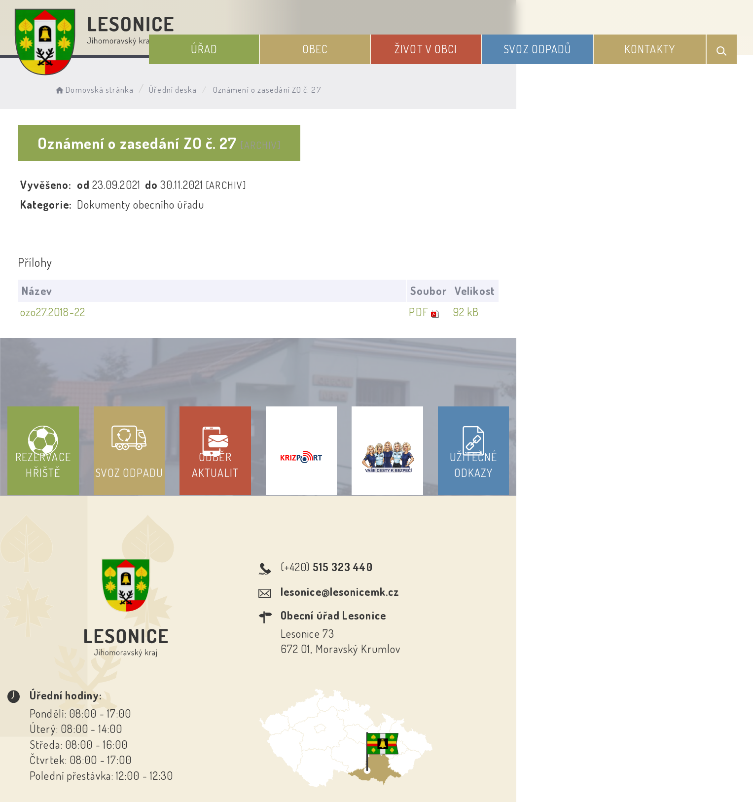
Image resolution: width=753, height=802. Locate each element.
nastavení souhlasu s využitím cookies (579, 776)
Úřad (269, 43)
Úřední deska (197, 86)
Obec (366, 43)
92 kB (692, 312)
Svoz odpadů (560, 43)
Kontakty (659, 43)
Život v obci (462, 43)
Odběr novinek (413, 713)
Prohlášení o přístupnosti (304, 713)
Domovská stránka (118, 86)
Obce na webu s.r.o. (515, 760)
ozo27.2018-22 (64, 312)
